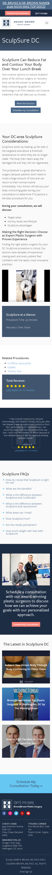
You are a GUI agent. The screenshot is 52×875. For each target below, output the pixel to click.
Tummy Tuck (15, 371)
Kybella (11, 367)
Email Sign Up (26, 871)
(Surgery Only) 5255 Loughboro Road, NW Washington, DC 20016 (13, 844)
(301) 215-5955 (41, 13)
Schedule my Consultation (26, 110)
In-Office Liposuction (19, 363)
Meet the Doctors (26, 103)
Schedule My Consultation (18, 13)
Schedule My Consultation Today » (26, 783)
